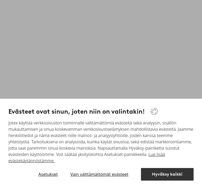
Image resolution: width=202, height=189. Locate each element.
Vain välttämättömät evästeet (99, 174)
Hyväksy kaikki (167, 174)
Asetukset (48, 174)
